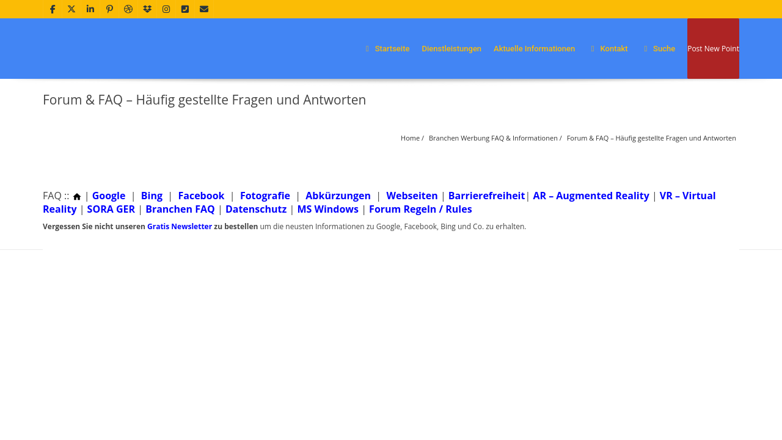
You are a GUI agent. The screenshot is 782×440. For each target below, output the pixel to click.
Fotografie (265, 195)
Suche (658, 48)
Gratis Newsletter (179, 226)
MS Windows (328, 209)
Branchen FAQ (180, 209)
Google (109, 195)
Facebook (201, 195)
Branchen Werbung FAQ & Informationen (493, 137)
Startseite (385, 48)
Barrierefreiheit (486, 195)
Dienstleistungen (451, 48)
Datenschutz (256, 209)
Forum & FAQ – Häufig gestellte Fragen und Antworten (651, 137)
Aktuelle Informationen (534, 48)
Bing (152, 195)
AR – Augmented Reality (591, 195)
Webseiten (411, 195)
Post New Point (713, 48)
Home (410, 137)
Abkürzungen (338, 195)
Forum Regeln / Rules (420, 209)
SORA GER (111, 209)
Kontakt (607, 48)
